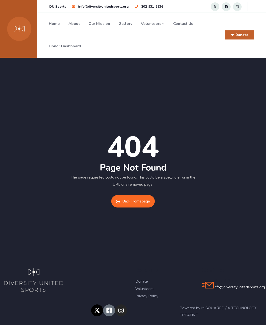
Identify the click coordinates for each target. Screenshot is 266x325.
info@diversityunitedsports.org (239, 287)
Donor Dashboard (65, 46)
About (74, 23)
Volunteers (153, 23)
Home (54, 23)
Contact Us (183, 23)
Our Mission (99, 23)
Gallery (125, 23)
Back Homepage (133, 201)
